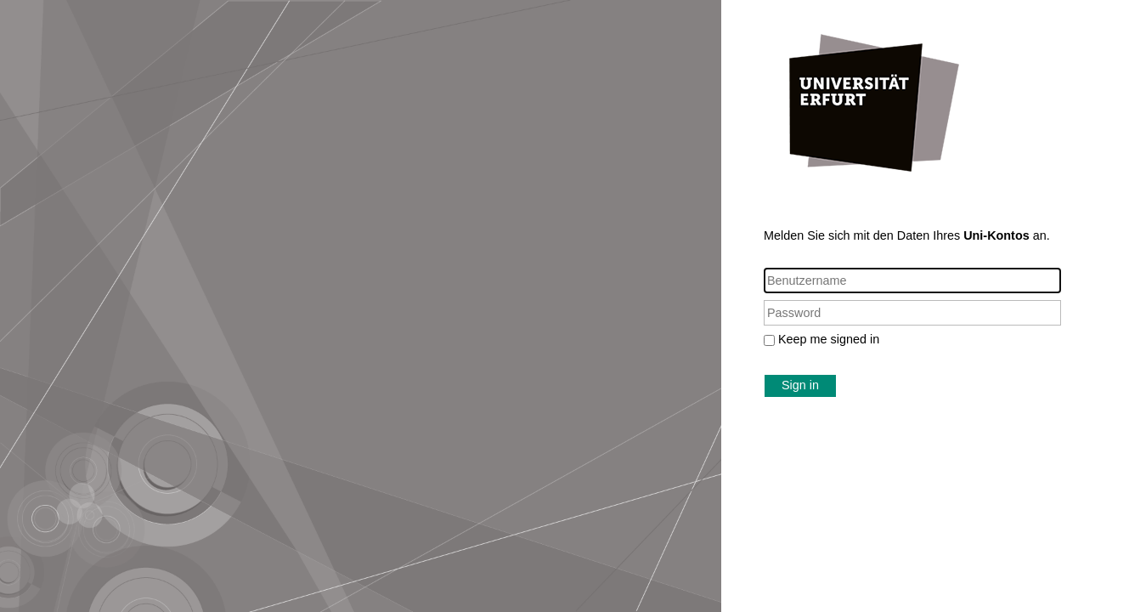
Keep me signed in (828, 339)
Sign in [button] (800, 385)
